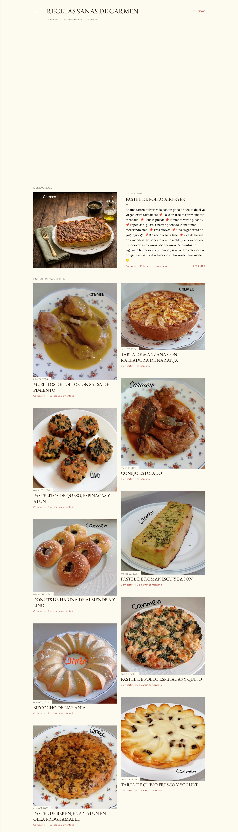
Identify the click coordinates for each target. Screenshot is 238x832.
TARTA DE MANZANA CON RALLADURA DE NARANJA (149, 357)
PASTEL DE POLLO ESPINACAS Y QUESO (161, 679)
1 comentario (142, 366)
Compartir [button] (131, 266)
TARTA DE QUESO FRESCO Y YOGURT (159, 785)
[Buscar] (199, 11)
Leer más (199, 266)
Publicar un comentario (153, 266)
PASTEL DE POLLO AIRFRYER (155, 199)
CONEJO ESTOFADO (141, 473)
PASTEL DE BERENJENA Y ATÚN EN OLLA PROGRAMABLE (69, 816)
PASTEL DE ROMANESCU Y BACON (157, 579)
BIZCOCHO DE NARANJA (59, 707)
